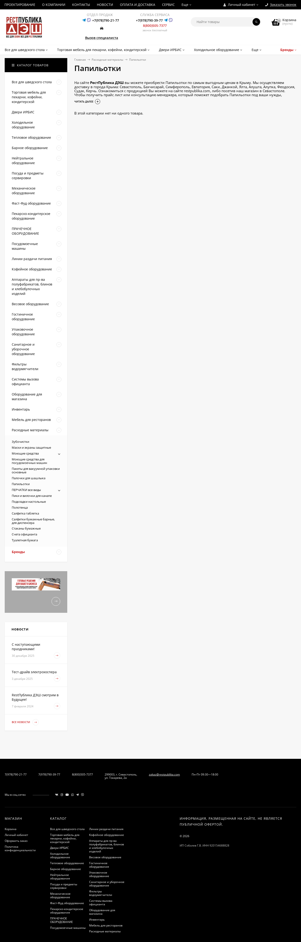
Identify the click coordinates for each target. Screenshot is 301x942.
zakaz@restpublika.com (164, 774)
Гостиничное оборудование (99, 865)
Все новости (25, 722)
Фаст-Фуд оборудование (67, 903)
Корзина (10, 829)
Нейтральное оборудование (60, 876)
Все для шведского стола (67, 829)
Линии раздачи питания (106, 829)
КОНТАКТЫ (81, 4)
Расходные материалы (107, 60)
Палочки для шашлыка (28, 478)
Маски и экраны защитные (31, 447)
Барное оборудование (65, 869)
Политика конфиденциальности (20, 848)
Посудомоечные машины (68, 928)
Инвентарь (97, 920)
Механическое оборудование (60, 895)
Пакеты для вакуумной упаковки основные (36, 470)
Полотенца (20, 507)
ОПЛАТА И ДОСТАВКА (137, 4)
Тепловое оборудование (67, 863)
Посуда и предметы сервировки (63, 886)
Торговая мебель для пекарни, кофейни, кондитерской (64, 838)
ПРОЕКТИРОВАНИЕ (19, 4)
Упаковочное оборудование (99, 874)
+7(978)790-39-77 (149, 20)
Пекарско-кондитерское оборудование (66, 910)
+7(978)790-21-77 (105, 20)
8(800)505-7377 (155, 25)
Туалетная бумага (25, 540)
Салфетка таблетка (25, 513)
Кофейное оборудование (106, 835)
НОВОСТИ (105, 4)
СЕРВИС (168, 4)
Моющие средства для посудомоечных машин (29, 461)
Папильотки (21, 484)
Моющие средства (25, 453)
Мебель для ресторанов (106, 925)
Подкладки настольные (29, 501)
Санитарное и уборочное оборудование (106, 883)
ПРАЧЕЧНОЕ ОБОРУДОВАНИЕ (61, 920)
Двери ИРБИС (59, 848)
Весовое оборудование (105, 857)
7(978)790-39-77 (49, 774)
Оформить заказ (16, 841)
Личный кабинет (16, 835)
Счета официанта (24, 534)
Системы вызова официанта (100, 902)
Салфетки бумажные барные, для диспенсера (33, 521)
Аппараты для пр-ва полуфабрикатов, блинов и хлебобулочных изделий (106, 846)
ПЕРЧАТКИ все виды (26, 490)
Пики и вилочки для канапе (32, 496)
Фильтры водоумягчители (100, 893)
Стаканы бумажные (26, 528)
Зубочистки (20, 441)
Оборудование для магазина (102, 912)
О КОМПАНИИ (53, 4)
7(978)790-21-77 (16, 774)
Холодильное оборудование (60, 855)
